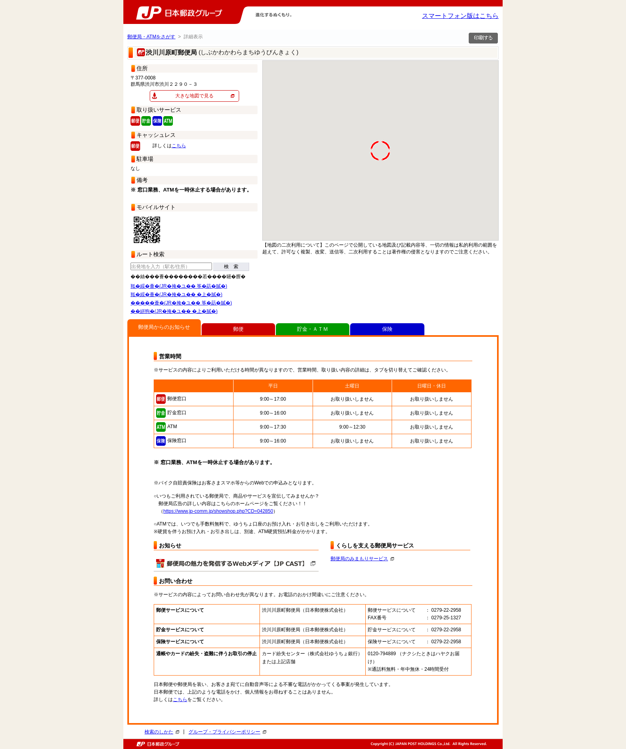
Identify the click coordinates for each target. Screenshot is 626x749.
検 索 (231, 266)
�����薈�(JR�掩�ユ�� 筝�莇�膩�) (181, 303)
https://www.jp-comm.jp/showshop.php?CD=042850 (218, 511)
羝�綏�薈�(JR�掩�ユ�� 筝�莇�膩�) (179, 286)
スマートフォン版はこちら (460, 15)
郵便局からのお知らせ (164, 327)
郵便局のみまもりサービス (362, 558)
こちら (179, 145)
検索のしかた (162, 732)
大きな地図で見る (194, 96)
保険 (387, 329)
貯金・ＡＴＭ (312, 329)
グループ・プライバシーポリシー (227, 732)
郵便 (238, 329)
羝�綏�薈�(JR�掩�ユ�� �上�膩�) (176, 294)
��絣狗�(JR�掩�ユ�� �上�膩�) (174, 311)
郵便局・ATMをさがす (151, 37)
